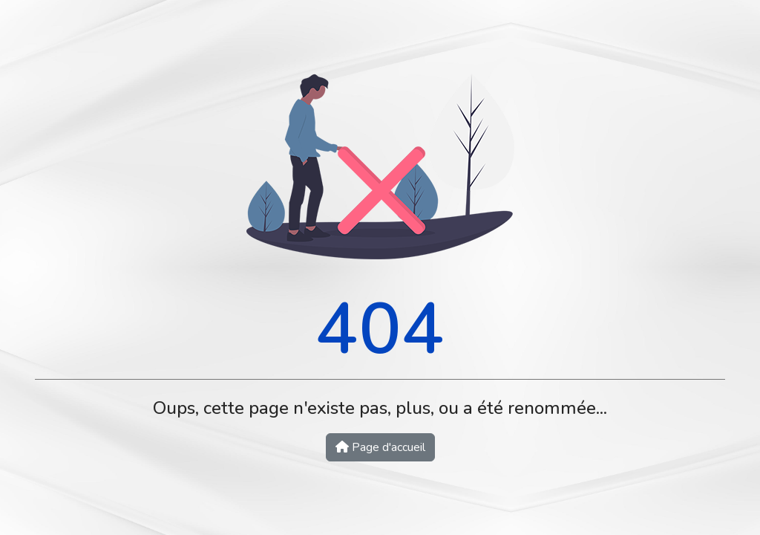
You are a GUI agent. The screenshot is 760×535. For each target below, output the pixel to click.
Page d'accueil (380, 447)
